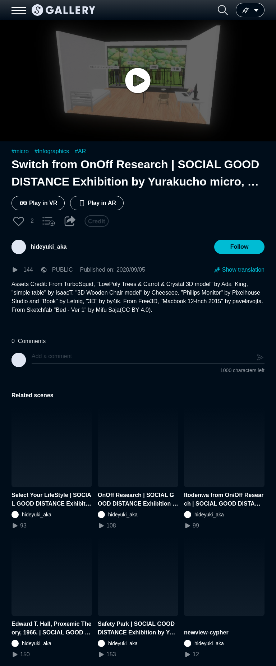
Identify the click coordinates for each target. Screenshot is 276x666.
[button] (223, 10)
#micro (20, 151)
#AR (80, 151)
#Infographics (51, 151)
